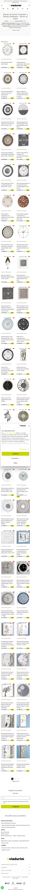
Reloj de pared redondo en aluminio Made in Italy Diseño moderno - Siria (7, 490)
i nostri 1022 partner (10, 433)
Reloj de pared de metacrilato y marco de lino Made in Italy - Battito (23, 64)
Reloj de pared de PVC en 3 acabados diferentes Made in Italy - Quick (7, 185)
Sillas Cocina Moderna (13, 840)
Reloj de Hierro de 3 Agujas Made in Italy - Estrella (6, 399)
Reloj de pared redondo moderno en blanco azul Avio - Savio (22, 612)
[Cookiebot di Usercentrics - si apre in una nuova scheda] (20, 426)
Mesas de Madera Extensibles (8, 825)
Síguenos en (15, 873)
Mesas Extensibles (6, 820)
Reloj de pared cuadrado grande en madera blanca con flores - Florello (23, 643)
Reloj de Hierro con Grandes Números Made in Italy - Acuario (23, 369)
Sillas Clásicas (4, 840)
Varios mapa (15, 878)
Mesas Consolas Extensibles (8, 827)
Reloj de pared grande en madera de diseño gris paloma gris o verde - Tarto (7, 551)
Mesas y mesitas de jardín (19, 835)
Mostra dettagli (23, 449)
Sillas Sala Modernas (24, 840)
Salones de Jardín (15, 847)
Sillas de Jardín (5, 843)
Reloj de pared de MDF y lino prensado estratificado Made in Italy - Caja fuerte (7, 154)
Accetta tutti (15, 453)
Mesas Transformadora (6, 835)
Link (4, 803)
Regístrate (15, 806)
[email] (15, 798)
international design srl (15, 864)
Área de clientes (15, 870)
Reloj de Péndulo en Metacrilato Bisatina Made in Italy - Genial (7, 277)
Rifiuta (15, 462)
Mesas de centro (5, 834)
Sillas (2, 838)
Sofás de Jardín (23, 847)
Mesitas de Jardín (6, 849)
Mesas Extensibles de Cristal (23, 825)
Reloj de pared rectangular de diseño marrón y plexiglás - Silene (23, 766)
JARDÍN (3, 845)
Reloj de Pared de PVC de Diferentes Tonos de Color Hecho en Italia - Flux (7, 123)
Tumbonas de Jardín (5, 847)
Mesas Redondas (5, 832)
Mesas (3, 829)
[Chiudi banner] (28, 425)
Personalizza (16, 458)
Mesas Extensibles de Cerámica (8, 823)
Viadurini (15, 867)
